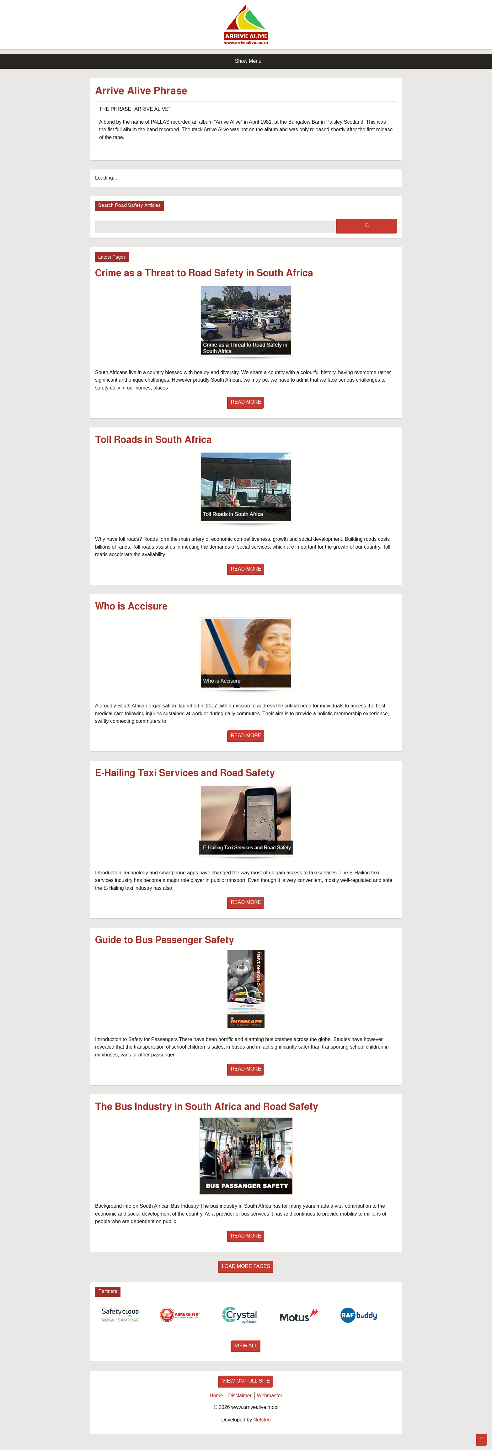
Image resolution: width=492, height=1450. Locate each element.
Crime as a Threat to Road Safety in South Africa (204, 274)
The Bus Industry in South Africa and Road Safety (206, 1107)
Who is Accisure (131, 607)
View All (246, 1345)
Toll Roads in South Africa (153, 440)
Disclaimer (240, 1395)
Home (216, 1395)
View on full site (246, 1380)
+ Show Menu (246, 61)
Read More (246, 402)
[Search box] (216, 227)
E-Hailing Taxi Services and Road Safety (185, 774)
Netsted (262, 1419)
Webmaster (269, 1395)
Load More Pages (246, 1266)
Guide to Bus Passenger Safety (164, 941)
